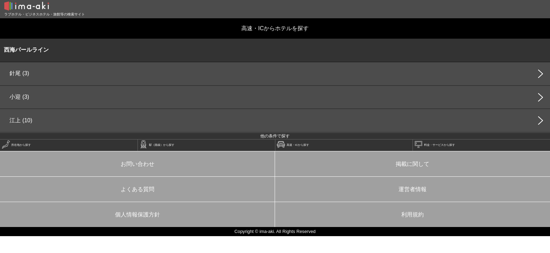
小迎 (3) (19, 97)
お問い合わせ (137, 164)
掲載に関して (412, 164)
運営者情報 (412, 189)
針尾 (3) (19, 73)
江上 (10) (20, 120)
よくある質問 (137, 189)
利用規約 (412, 215)
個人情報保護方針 (137, 215)
